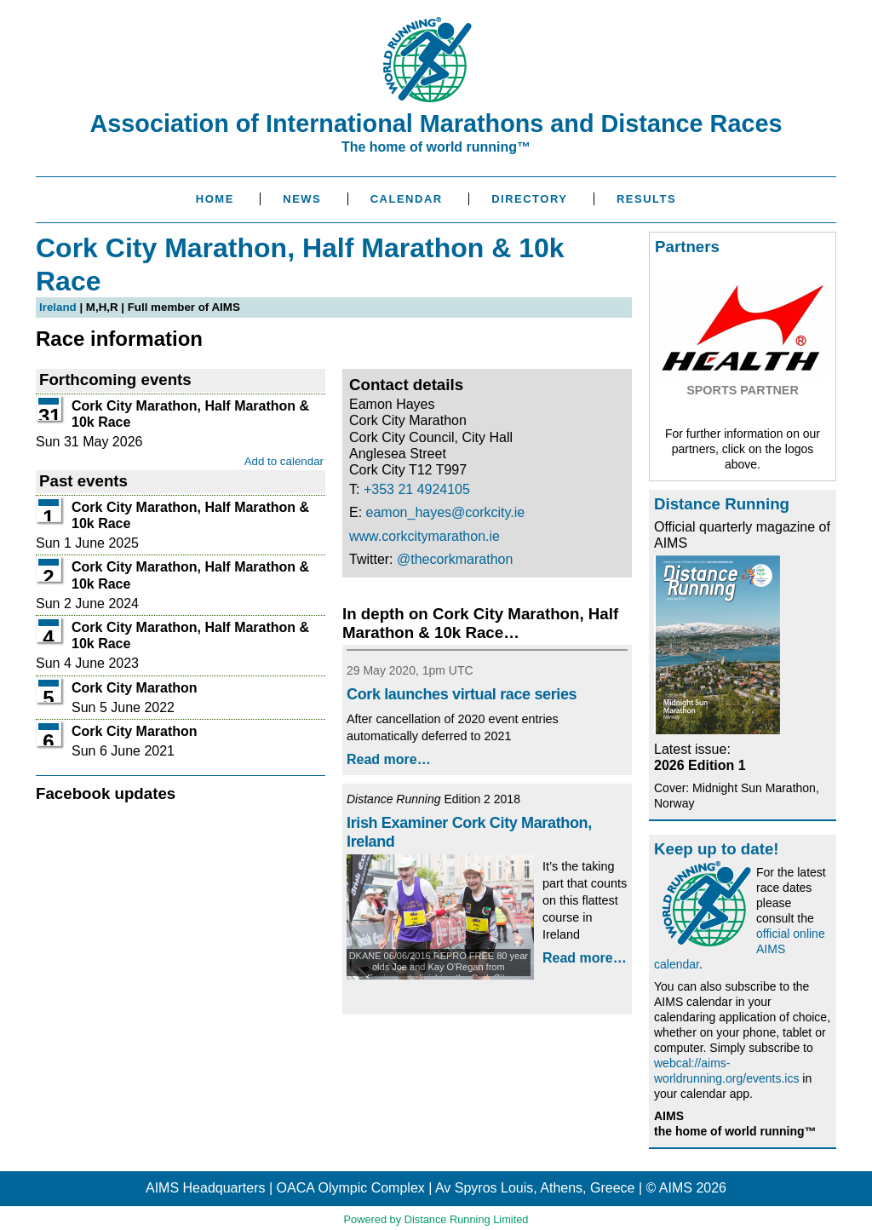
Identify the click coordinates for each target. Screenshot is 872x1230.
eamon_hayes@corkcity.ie (445, 512)
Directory (529, 199)
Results (646, 199)
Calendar (406, 199)
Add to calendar (284, 461)
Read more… (389, 759)
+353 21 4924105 (417, 489)
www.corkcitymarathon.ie (424, 536)
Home (215, 199)
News (302, 199)
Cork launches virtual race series (462, 694)
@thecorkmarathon (455, 559)
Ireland (58, 307)
